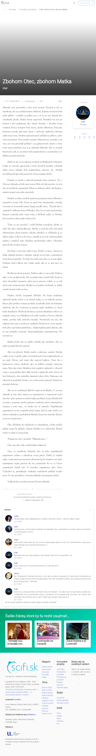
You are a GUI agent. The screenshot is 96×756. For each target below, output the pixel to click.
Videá (44, 677)
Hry (58, 724)
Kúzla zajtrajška (63, 700)
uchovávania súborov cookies (18, 695)
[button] (74, 3)
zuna (16, 527)
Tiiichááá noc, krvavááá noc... (15, 642)
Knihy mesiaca (47, 695)
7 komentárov (29, 101)
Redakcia (32, 715)
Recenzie (45, 672)
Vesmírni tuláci (62, 687)
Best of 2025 (47, 687)
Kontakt (18, 700)
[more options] (90, 509)
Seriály (59, 716)
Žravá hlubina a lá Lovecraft (76, 642)
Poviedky (12, 9)
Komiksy (60, 721)
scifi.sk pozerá (47, 703)
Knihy (59, 718)
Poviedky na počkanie (27, 9)
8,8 (41, 101)
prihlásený (47, 497)
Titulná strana (47, 667)
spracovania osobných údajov (18, 692)
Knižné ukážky (47, 693)
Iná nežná (60, 698)
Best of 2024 (47, 690)
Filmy (59, 713)
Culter (16, 516)
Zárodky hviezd (63, 703)
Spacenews (46, 669)
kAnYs (16, 574)
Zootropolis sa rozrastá (45, 642)
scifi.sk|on (60, 669)
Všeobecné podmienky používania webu (22, 689)
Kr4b (83, 122)
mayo (16, 540)
